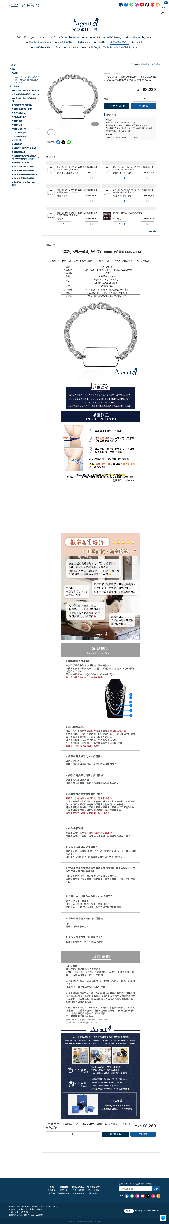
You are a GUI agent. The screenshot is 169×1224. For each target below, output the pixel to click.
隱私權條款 (93, 1193)
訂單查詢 (63, 1190)
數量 (106, 99)
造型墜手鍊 (18, 140)
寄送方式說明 (78, 1190)
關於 (52, 1187)
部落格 (52, 1193)
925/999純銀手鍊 (20, 133)
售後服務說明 (78, 1193)
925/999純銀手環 (20, 136)
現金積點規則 (93, 1190)
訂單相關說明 (63, 1193)
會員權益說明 (93, 1187)
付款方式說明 (78, 1187)
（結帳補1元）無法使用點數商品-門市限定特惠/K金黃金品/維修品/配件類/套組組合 (26, 79)
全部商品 (64, 1187)
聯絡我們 (52, 1190)
